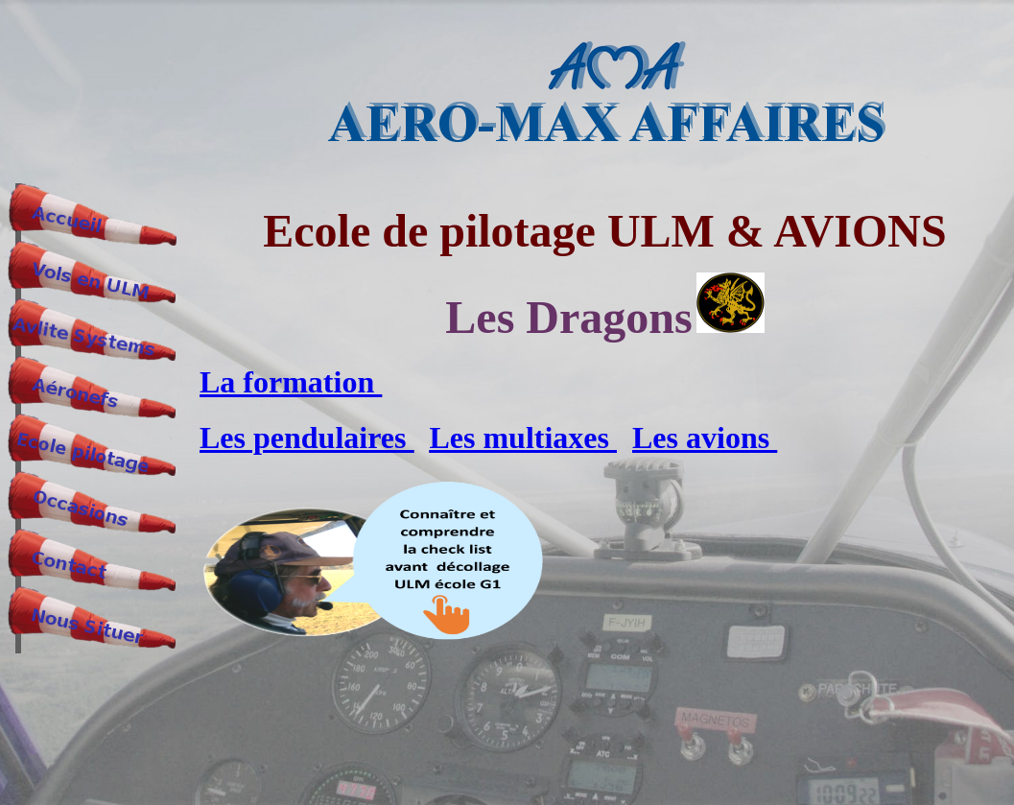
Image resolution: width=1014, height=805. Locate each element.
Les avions (704, 437)
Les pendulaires (306, 437)
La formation (291, 382)
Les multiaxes (523, 437)
